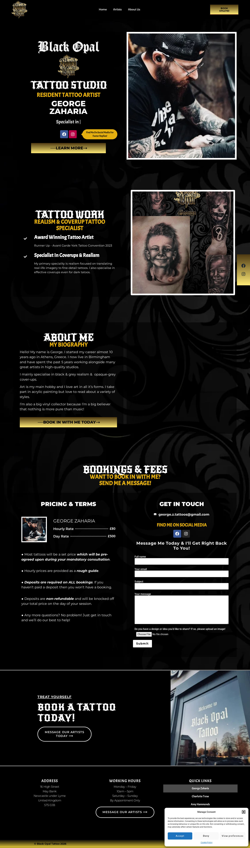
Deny (206, 835)
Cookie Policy (206, 842)
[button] (243, 812)
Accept (180, 835)
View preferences (232, 835)
